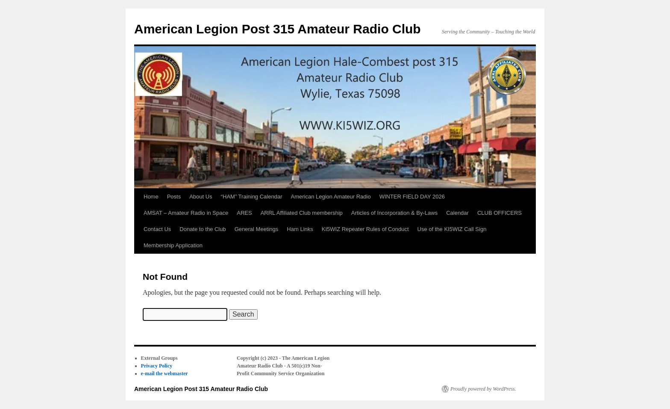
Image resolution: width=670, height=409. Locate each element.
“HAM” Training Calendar (251, 196)
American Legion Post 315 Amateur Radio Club (277, 29)
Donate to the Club (202, 229)
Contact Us (157, 229)
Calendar (457, 213)
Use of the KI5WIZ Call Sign (452, 229)
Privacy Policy (157, 366)
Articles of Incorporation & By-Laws (394, 213)
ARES (244, 213)
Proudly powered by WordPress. (483, 389)
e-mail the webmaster (164, 373)
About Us (200, 196)
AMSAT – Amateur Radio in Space (186, 213)
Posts (174, 196)
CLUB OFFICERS (499, 213)
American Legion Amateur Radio (330, 196)
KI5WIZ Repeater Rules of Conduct (365, 229)
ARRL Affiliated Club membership (302, 213)
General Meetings (257, 229)
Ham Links (300, 229)
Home (151, 196)
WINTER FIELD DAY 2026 (412, 196)
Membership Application (173, 245)
